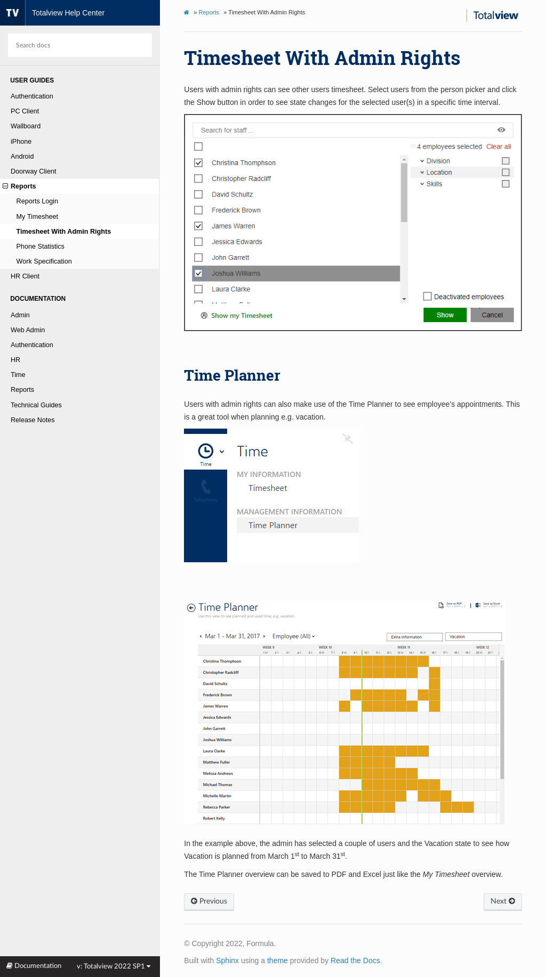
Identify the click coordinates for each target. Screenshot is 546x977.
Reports (19, 186)
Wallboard (26, 126)
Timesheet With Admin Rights (64, 231)
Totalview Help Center (52, 13)
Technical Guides (36, 405)
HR (15, 360)
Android (22, 156)
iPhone (21, 141)
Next (503, 901)
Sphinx (227, 960)
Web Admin (28, 330)
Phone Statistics (41, 246)
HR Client (25, 276)
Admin (20, 315)
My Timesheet (37, 216)
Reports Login (37, 201)
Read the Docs (355, 960)
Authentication (32, 96)
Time (18, 375)
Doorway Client (33, 171)
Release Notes (33, 420)
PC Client (25, 111)
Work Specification (44, 261)
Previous (209, 901)
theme (277, 960)
